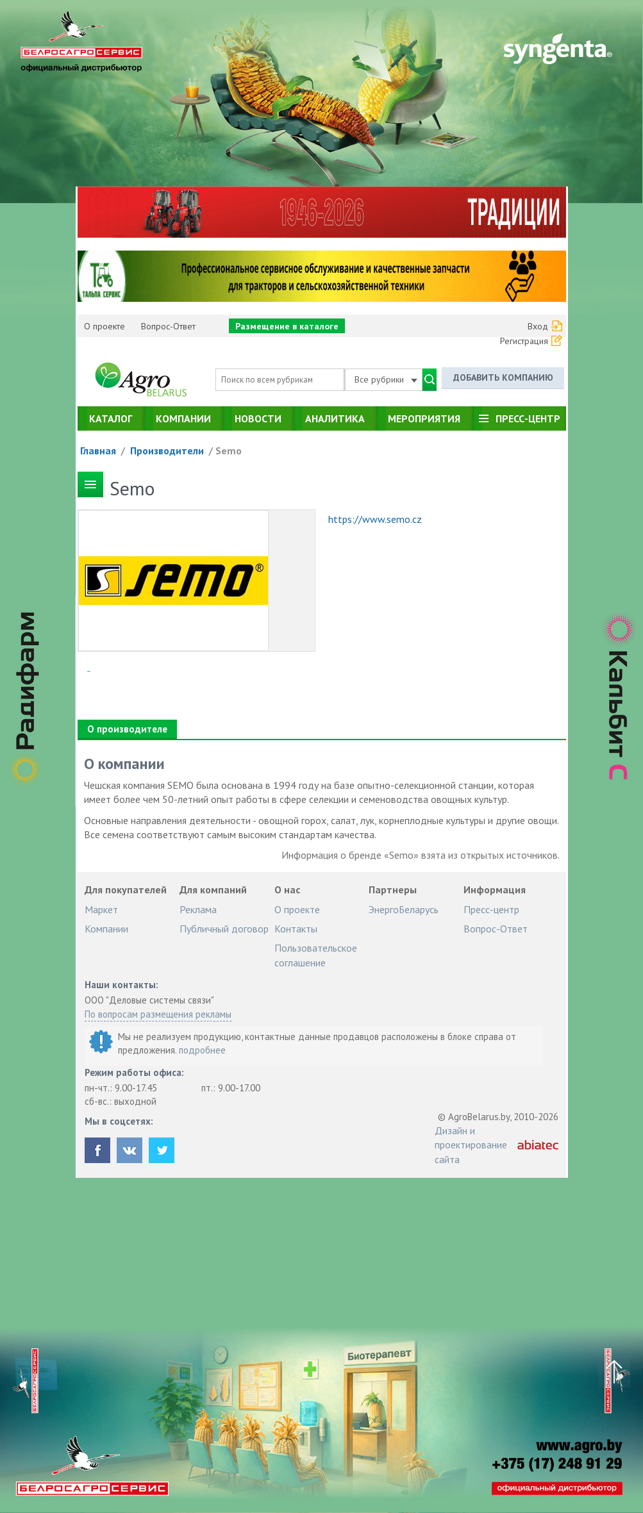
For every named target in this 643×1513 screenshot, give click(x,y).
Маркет (101, 909)
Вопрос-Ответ (168, 326)
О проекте (104, 326)
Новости (258, 418)
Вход (538, 326)
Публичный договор (224, 928)
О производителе (127, 729)
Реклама (198, 909)
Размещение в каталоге (286, 326)
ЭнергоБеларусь (403, 909)
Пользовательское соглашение (315, 954)
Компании (183, 418)
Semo (228, 450)
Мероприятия (424, 418)
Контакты (295, 928)
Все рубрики (386, 379)
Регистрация (524, 341)
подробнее (202, 1050)
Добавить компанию (503, 377)
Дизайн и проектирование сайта (471, 1145)
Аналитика (335, 418)
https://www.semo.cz (375, 519)
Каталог (110, 418)
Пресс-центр (528, 418)
